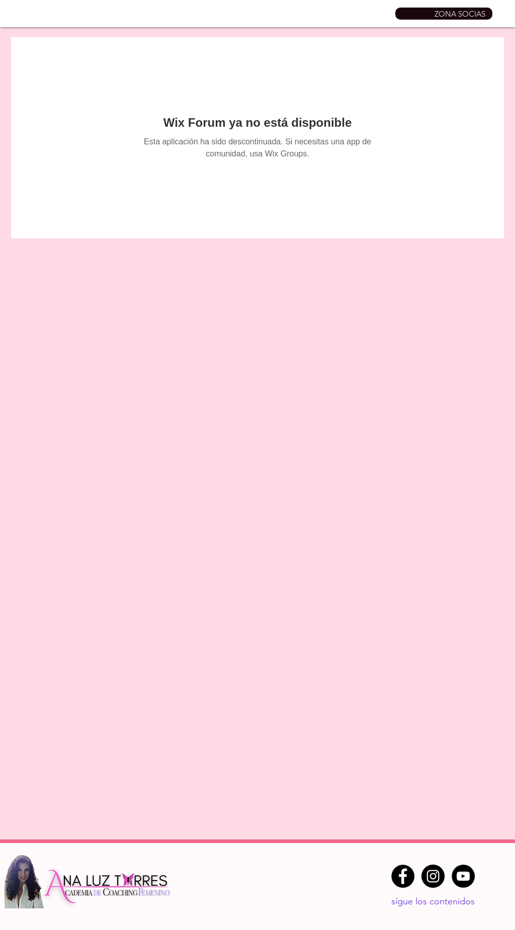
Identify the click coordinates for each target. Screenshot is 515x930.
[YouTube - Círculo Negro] (463, 876)
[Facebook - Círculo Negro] (402, 876)
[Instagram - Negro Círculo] (433, 876)
